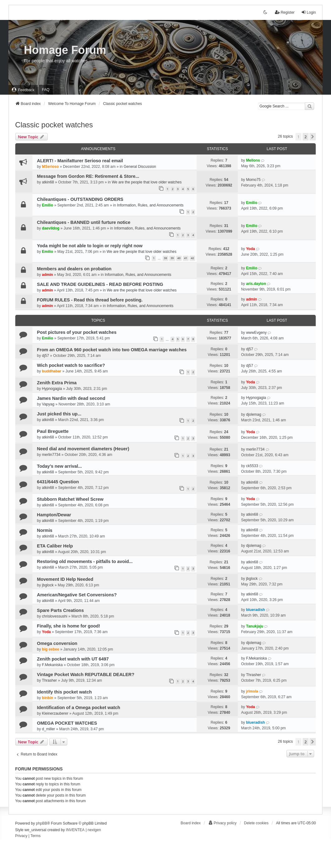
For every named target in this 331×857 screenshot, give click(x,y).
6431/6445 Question (58, 481)
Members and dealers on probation (74, 268)
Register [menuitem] (285, 12)
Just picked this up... (59, 413)
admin (47, 274)
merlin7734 (51, 454)
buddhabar (51, 371)
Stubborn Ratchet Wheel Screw (70, 499)
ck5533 (252, 466)
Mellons (253, 160)
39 (172, 258)
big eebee (50, 649)
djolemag (253, 414)
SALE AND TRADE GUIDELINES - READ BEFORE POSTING (100, 284)
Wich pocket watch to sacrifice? (71, 365)
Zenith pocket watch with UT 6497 (73, 658)
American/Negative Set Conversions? (77, 594)
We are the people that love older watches (147, 182)
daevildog (51, 228)
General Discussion (140, 166)
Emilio (47, 205)
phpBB (41, 823)
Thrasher (49, 680)
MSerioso (50, 166)
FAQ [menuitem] (46, 90)
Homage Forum (65, 50)
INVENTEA (75, 830)
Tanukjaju (254, 626)
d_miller (48, 729)
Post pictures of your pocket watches (77, 332)
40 (178, 258)
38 (165, 258)
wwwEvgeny (256, 332)
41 (185, 258)
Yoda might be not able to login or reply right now (90, 245)
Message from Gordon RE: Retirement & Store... (88, 176)
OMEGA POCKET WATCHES (67, 723)
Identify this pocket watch (64, 691)
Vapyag (48, 404)
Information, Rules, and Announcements (150, 205)
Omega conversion (57, 643)
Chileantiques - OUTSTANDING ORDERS (80, 199)
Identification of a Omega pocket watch (78, 707)
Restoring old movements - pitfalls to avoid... (85, 561)
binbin (47, 698)
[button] (312, 136)
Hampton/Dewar (54, 514)
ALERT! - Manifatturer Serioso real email (80, 160)
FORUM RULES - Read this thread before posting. (90, 299)
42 (192, 258)
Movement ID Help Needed (65, 579)
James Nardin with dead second (71, 398)
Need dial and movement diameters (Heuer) (83, 448)
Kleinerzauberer (55, 713)
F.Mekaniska (52, 665)
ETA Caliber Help (55, 545)
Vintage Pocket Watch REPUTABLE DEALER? (85, 674)
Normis (45, 530)
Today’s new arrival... (59, 466)
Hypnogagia (52, 388)
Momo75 (253, 180)
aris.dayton (256, 284)
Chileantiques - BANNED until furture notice (84, 222)
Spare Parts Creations (60, 610)
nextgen (94, 830)
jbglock (48, 585)
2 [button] (306, 137)
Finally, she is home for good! (68, 625)
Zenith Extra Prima (57, 382)
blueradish (255, 610)
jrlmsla (252, 691)
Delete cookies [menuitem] (256, 823)
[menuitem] (23, 90)
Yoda (250, 249)
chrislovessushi (54, 616)
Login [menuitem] (308, 12)
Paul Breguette (53, 431)
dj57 (45, 355)
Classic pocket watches (54, 125)
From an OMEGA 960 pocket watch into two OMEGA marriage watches (112, 349)
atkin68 (48, 182)
